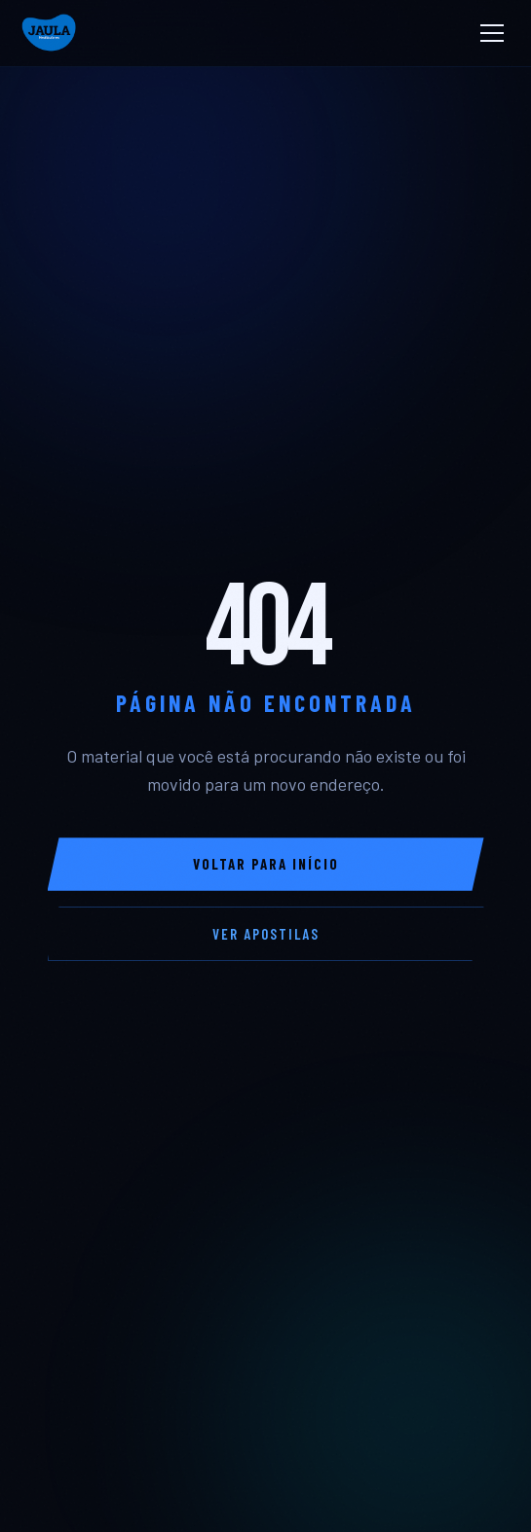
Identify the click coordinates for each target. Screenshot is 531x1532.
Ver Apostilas (266, 934)
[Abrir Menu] (492, 33)
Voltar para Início (266, 864)
